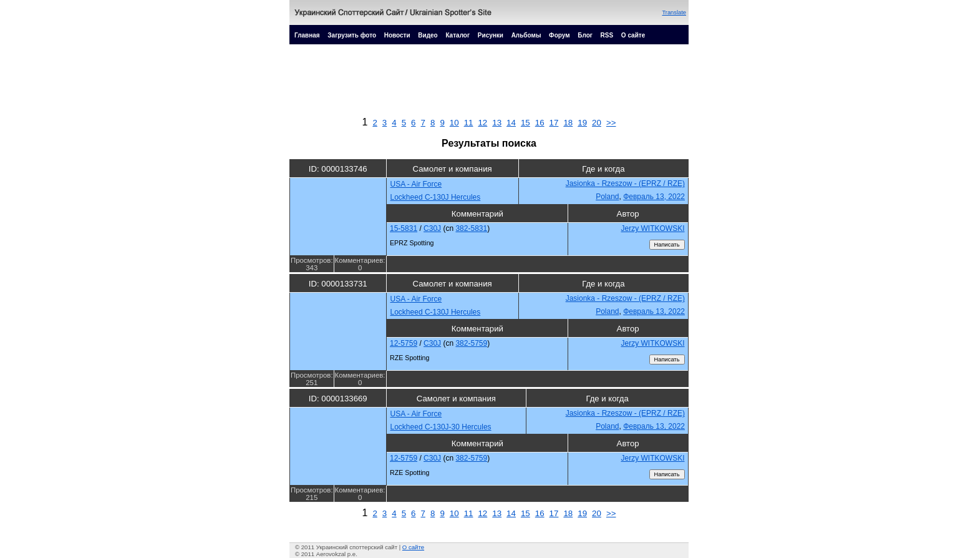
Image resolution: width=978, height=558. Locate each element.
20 (596, 122)
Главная (307, 35)
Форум (559, 35)
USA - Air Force (416, 184)
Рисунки (490, 35)
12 (482, 122)
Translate (674, 12)
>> (611, 122)
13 (496, 122)
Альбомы (526, 35)
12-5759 (403, 343)
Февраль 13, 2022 (654, 196)
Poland (607, 196)
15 (525, 122)
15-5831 (403, 228)
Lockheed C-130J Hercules (435, 197)
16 (540, 122)
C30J (432, 228)
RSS (607, 35)
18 (568, 122)
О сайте (633, 35)
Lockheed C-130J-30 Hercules (440, 427)
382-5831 (471, 228)
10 (454, 122)
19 (582, 122)
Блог (585, 35)
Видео (427, 35)
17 (554, 122)
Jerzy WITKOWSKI (653, 228)
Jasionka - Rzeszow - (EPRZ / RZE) (625, 183)
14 (511, 122)
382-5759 (471, 343)
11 (468, 122)
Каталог (457, 35)
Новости (397, 35)
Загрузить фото (351, 35)
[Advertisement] (489, 84)
